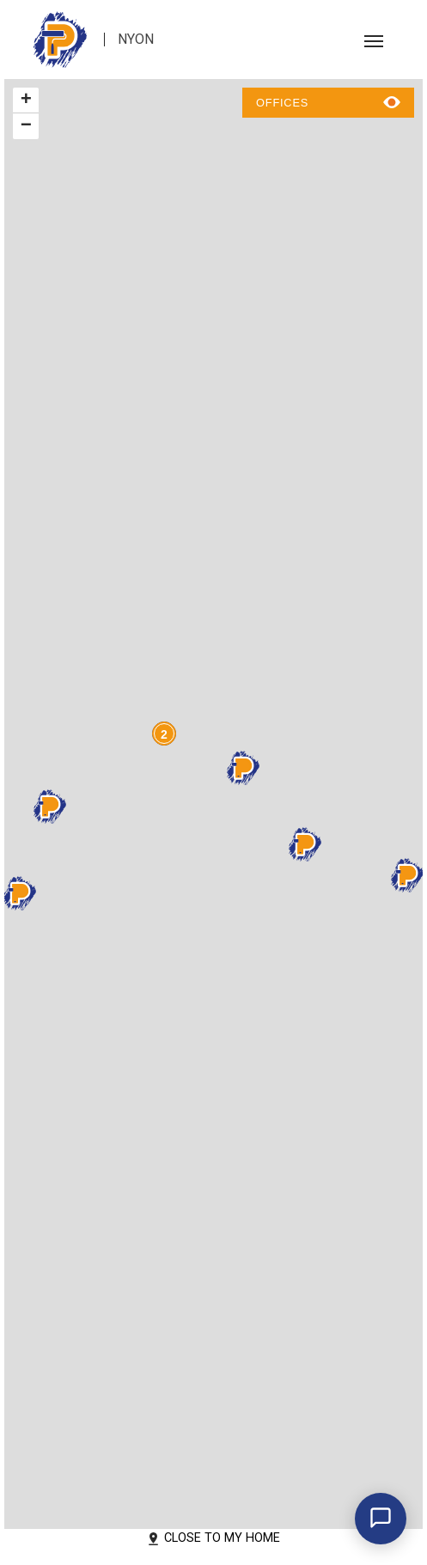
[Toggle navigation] (373, 39)
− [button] (26, 126)
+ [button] (26, 100)
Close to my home (213, 1538)
